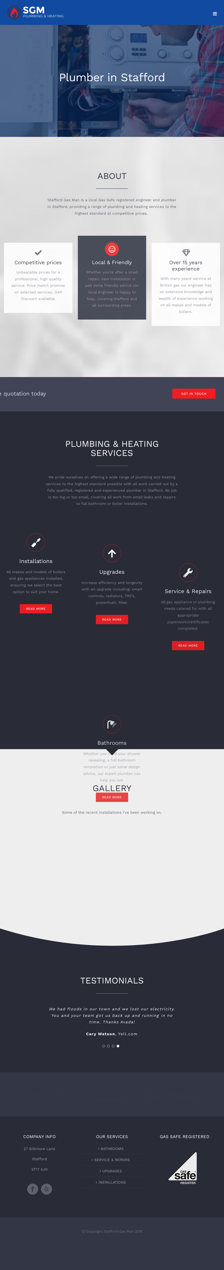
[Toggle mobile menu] (215, 13)
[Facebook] (32, 1189)
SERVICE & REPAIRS (112, 1160)
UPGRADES (112, 1171)
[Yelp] (46, 1189)
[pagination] (103, 1046)
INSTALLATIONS (112, 1182)
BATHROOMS (112, 1149)
